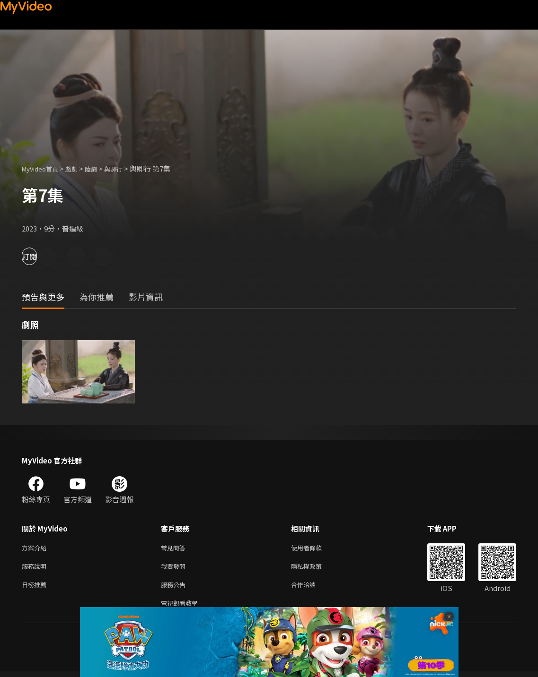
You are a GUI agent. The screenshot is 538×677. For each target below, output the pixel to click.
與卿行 (125, 168)
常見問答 (175, 548)
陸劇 (100, 168)
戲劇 (79, 168)
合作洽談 (311, 588)
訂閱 (41, 256)
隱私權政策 (314, 568)
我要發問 (175, 568)
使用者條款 (314, 548)
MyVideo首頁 (43, 168)
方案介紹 (36, 548)
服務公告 (175, 588)
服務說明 (36, 568)
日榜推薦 (36, 588)
